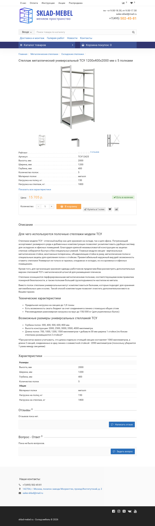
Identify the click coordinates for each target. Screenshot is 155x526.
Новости (72, 38)
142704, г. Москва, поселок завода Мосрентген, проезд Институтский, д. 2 (62, 489)
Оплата (34, 3)
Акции (61, 3)
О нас (23, 3)
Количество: (27, 206)
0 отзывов (94, 152)
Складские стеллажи (72, 54)
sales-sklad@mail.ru (33, 493)
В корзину (69, 206)
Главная (23, 54)
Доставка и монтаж (32, 38)
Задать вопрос (123, 451)
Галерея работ (55, 38)
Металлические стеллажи (44, 54)
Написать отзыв (122, 424)
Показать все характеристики (35, 189)
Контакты (86, 38)
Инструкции (48, 3)
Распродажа (76, 3)
